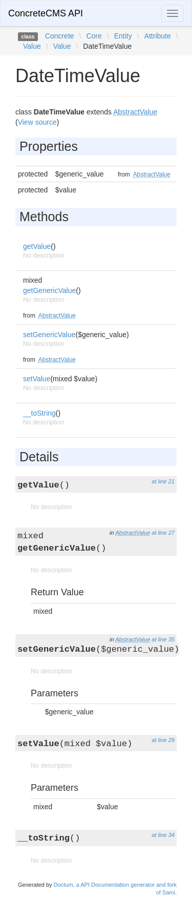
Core (93, 36)
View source (37, 122)
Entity (123, 36)
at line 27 (163, 533)
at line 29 (163, 740)
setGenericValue (49, 334)
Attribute (157, 36)
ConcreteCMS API (45, 13)
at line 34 (163, 835)
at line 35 (163, 639)
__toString (39, 413)
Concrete (59, 36)
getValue (37, 246)
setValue (36, 379)
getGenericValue (49, 290)
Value (32, 46)
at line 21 (163, 481)
